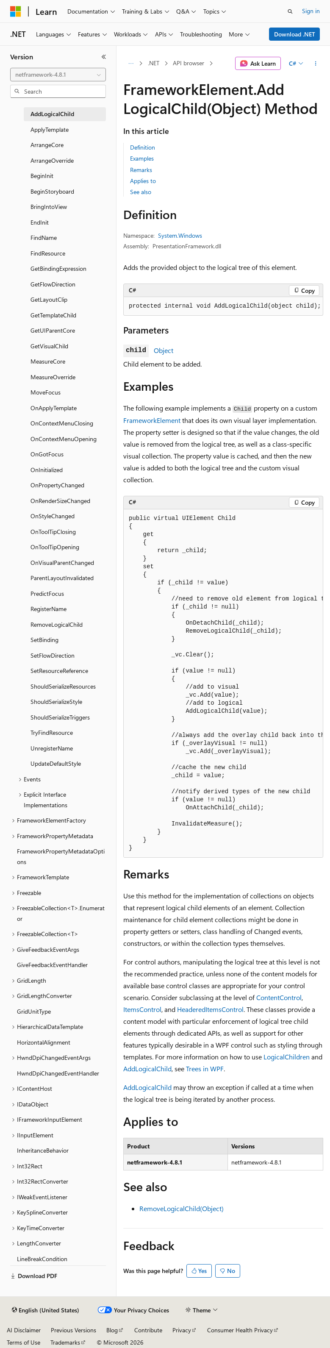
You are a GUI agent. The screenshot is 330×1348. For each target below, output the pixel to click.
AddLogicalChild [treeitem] (52, 114)
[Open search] (290, 11)
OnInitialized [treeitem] (47, 470)
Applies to (143, 181)
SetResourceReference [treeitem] (59, 671)
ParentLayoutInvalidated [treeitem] (62, 578)
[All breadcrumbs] (130, 63)
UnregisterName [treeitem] (52, 748)
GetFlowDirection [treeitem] (53, 284)
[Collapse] (104, 56)
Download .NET (294, 34)
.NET (153, 63)
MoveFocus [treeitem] (46, 392)
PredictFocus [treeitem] (47, 593)
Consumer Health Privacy (240, 1330)
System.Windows (180, 235)
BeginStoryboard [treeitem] (52, 191)
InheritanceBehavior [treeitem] (43, 1150)
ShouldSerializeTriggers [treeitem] (60, 717)
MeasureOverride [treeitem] (53, 377)
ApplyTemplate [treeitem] (50, 129)
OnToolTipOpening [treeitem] (55, 547)
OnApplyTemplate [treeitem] (54, 408)
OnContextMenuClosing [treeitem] (62, 423)
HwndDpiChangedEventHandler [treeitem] (58, 1073)
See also (140, 192)
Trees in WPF (205, 1068)
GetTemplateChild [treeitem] (53, 315)
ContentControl (279, 997)
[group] (223, 683)
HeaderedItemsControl (210, 1009)
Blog (112, 1330)
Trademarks (65, 1342)
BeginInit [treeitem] (42, 176)
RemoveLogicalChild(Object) (181, 1208)
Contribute (148, 1330)
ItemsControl (142, 1009)
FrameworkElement (151, 420)
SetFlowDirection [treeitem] (53, 655)
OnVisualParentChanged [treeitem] (62, 563)
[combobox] (58, 74)
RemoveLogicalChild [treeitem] (57, 624)
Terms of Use (23, 1342)
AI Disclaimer (24, 1330)
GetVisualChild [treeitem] (49, 346)
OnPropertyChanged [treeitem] (57, 485)
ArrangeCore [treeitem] (47, 145)
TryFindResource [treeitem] (52, 732)
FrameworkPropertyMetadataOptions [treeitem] (61, 856)
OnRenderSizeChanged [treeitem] (60, 501)
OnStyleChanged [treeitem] (53, 516)
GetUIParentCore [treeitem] (53, 330)
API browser (188, 63)
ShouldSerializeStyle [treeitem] (56, 702)
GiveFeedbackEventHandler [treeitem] (52, 965)
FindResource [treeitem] (48, 253)
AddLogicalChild (147, 1068)
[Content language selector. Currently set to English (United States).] (45, 1310)
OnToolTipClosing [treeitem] (53, 532)
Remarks (141, 170)
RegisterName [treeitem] (49, 609)
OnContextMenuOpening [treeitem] (64, 439)
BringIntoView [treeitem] (49, 207)
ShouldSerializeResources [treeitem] (63, 686)
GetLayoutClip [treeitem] (49, 299)
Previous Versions (73, 1330)
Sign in (311, 11)
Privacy (181, 1330)
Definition (142, 147)
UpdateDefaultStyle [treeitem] (56, 763)
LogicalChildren (286, 1056)
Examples (142, 158)
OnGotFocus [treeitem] (47, 454)
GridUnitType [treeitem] (34, 1011)
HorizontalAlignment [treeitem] (43, 1042)
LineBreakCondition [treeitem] (42, 1259)
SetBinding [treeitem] (44, 640)
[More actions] (315, 63)
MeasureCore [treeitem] (48, 361)
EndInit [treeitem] (40, 222)
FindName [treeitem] (44, 237)
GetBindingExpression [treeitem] (58, 268)
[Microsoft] (15, 11)
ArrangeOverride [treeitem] (52, 160)
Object (163, 350)
